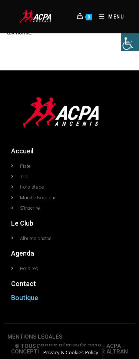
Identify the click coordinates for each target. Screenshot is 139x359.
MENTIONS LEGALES (34, 336)
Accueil (22, 151)
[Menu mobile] (109, 16)
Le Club (22, 223)
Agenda (22, 253)
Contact (23, 283)
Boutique (24, 298)
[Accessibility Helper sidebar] (130, 42)
